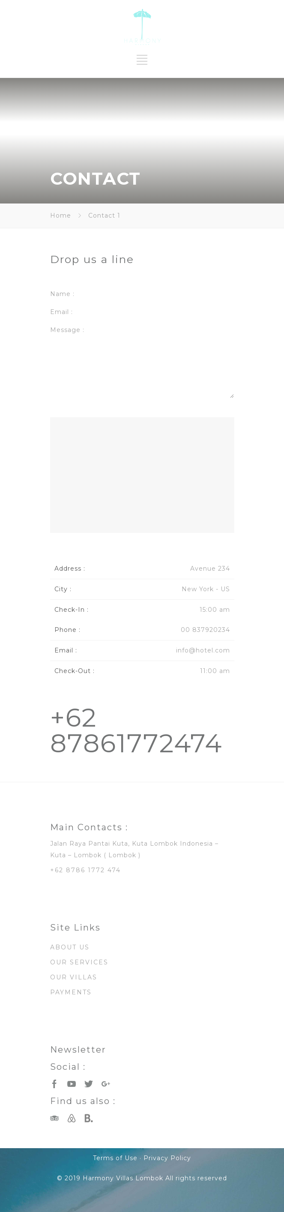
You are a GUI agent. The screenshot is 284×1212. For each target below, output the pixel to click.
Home (60, 215)
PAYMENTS (71, 992)
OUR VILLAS (73, 977)
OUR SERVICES (79, 962)
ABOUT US (70, 947)
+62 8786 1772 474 (85, 870)
